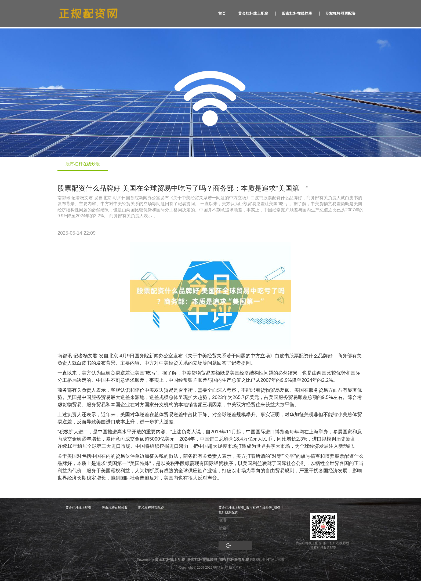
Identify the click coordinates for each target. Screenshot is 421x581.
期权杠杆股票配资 (340, 13)
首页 (222, 13)
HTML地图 (275, 559)
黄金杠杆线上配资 (253, 13)
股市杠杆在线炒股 (297, 13)
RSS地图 (258, 559)
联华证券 (220, 567)
